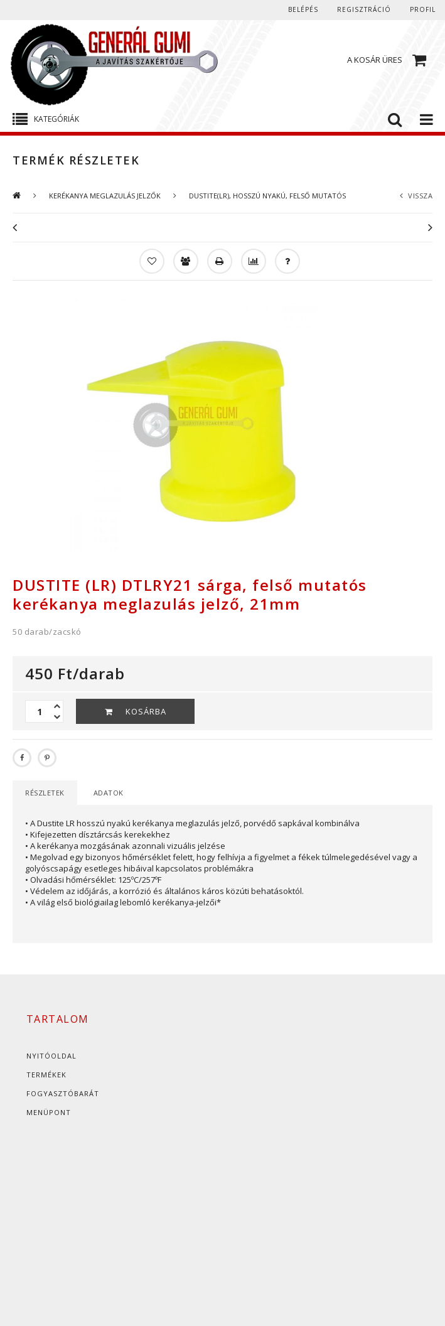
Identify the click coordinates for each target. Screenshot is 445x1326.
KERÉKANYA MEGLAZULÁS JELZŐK (105, 195)
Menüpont (48, 1112)
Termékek (46, 1074)
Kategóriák (56, 119)
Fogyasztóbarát (62, 1093)
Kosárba (146, 711)
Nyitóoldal (51, 1055)
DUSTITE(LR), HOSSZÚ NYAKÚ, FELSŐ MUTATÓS (267, 195)
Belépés (303, 9)
